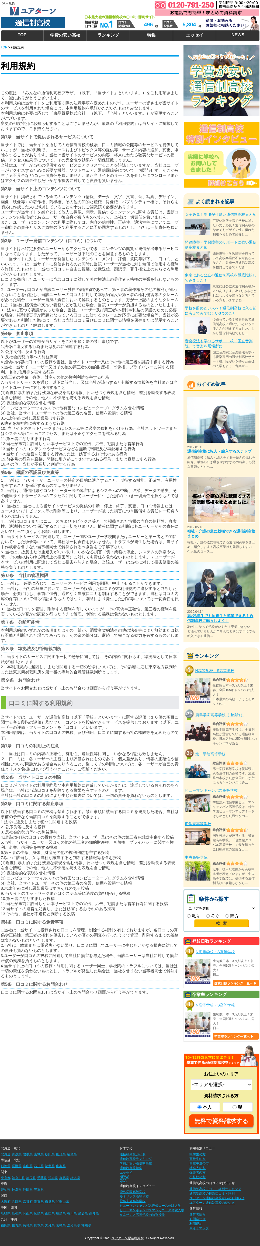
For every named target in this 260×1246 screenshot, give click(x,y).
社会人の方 (197, 1168)
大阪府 (6, 1201)
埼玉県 (31, 1178)
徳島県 (61, 1213)
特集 (151, 35)
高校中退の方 (199, 1163)
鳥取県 (6, 1213)
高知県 (94, 1213)
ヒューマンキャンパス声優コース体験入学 (150, 1206)
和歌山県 (62, 1201)
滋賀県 (39, 1201)
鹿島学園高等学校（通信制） (219, 714)
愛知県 (6, 1190)
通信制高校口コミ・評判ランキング (215, 1189)
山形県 (61, 1154)
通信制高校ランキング (136, 1159)
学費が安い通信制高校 (136, 1163)
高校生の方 (197, 1159)
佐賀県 (17, 1225)
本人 (204, 1107)
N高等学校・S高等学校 (214, 670)
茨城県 (53, 1178)
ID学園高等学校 (198, 824)
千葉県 (42, 1178)
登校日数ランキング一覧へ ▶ (235, 983)
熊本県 (39, 1225)
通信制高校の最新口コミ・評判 (212, 1193)
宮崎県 (61, 1225)
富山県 (28, 1166)
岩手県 (28, 1154)
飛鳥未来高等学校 (132, 1201)
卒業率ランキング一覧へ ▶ (234, 1037)
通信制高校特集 (131, 1168)
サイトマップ (199, 1228)
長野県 (17, 1166)
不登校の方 (197, 1177)
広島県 (39, 1213)
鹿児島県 (73, 1225)
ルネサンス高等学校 (134, 1196)
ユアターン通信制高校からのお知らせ (216, 1198)
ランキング (108, 35)
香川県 (72, 1213)
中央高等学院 (196, 857)
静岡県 (28, 1190)
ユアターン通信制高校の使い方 (212, 1203)
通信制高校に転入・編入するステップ (219, 451)
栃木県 (75, 1178)
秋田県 (50, 1154)
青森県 (17, 1154)
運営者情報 (197, 1214)
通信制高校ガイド (132, 1154)
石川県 (39, 1166)
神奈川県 (18, 1178)
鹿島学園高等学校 (132, 1192)
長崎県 (28, 1225)
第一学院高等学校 (210, 754)
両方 (232, 916)
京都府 (28, 1201)
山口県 (50, 1213)
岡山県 (28, 1213)
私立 (193, 916)
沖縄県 (86, 1225)
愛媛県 (83, 1213)
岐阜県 (17, 1190)
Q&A (123, 1180)
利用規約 (195, 1224)
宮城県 (39, 1154)
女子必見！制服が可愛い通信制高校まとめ (220, 214)
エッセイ (194, 35)
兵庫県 (17, 1201)
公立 (212, 916)
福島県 (72, 1154)
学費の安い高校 (65, 35)
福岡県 (6, 1225)
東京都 (6, 1178)
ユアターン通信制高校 (127, 1238)
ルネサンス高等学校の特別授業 (142, 1215)
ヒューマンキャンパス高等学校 (211, 790)
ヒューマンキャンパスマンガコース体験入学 (152, 1210)
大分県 (50, 1225)
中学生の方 (197, 1154)
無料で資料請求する (221, 1121)
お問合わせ (197, 1219)
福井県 (50, 1166)
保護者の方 (197, 1172)
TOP (22, 35)
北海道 (6, 1154)
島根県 (17, 1213)
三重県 (39, 1190)
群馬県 (64, 1178)
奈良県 (50, 1201)
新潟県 (6, 1166)
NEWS (237, 35)
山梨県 (61, 1166)
